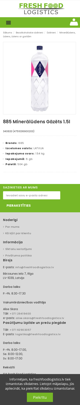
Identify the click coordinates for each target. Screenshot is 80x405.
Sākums (7, 32)
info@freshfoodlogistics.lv (34, 267)
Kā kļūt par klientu (18, 233)
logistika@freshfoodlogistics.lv (38, 334)
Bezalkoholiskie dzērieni (29, 32)
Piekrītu (40, 397)
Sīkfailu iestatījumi (18, 249)
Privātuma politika (18, 255)
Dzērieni (51, 32)
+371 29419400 (20, 314)
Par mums (12, 227)
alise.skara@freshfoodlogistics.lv (40, 318)
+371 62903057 (20, 330)
